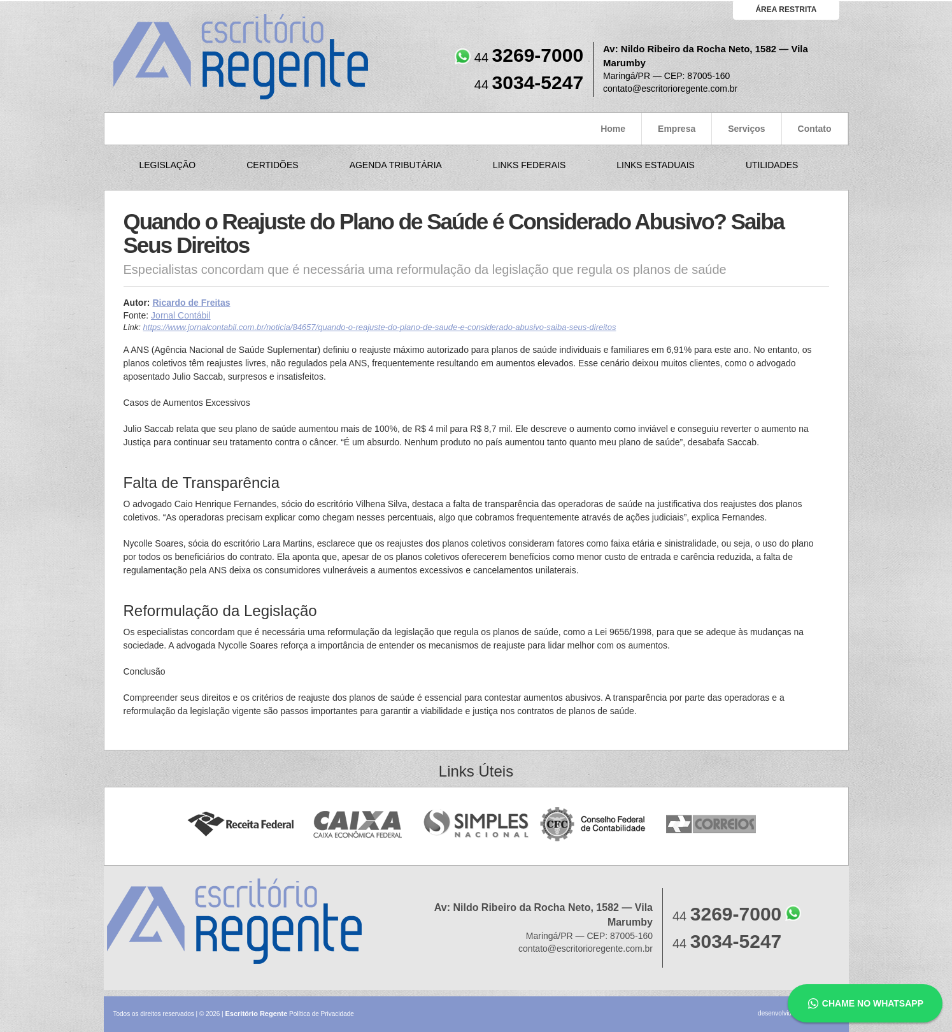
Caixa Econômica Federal (358, 824)
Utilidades (772, 165)
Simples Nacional (476, 824)
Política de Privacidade (321, 1013)
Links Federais (529, 165)
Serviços (746, 129)
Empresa (676, 129)
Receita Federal (240, 824)
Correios (711, 824)
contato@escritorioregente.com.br (670, 88)
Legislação (167, 165)
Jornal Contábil (180, 315)
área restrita (785, 9)
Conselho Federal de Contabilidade (593, 824)
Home (612, 129)
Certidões (272, 165)
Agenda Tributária (396, 165)
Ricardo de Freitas (191, 302)
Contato (815, 129)
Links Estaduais (655, 165)
